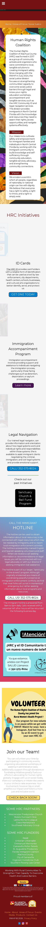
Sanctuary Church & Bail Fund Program (25, 498)
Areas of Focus (20, 24)
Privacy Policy (30, 918)
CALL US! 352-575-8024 (23, 597)
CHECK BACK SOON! (23, 797)
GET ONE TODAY (23, 294)
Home (8, 24)
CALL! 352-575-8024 (23, 468)
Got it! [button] (3, 9)
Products (20, 915)
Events (38, 912)
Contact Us (31, 915)
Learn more (23, 385)
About (15, 912)
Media (12, 915)
